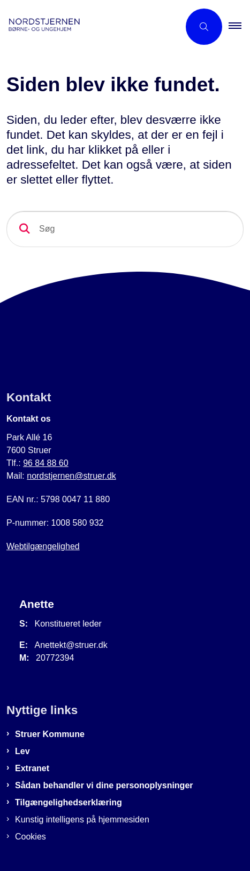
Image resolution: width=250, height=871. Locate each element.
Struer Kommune (50, 734)
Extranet (32, 768)
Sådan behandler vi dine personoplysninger (104, 785)
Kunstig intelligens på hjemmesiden (82, 819)
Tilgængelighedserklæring (68, 802)
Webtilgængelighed (43, 546)
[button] (239, 27)
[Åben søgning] (204, 27)
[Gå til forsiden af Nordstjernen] (89, 26)
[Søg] (125, 229)
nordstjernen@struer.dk (71, 475)
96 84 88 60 (46, 463)
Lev (22, 751)
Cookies (30, 836)
